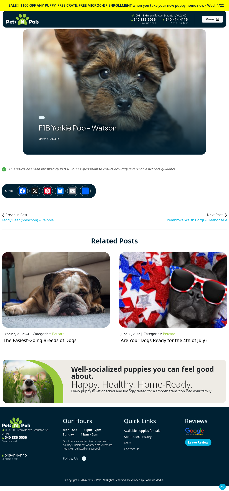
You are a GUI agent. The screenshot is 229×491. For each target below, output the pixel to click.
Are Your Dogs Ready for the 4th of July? (164, 340)
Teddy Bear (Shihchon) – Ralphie (28, 220)
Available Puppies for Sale (142, 431)
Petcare (58, 333)
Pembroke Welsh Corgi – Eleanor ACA (197, 220)
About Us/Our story (138, 437)
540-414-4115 (175, 21)
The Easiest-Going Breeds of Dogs (40, 340)
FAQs (127, 443)
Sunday (68, 434)
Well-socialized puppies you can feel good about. (142, 373)
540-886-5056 (143, 21)
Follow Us (71, 458)
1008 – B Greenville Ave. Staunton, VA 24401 (159, 15)
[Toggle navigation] (212, 19)
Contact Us (131, 449)
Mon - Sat (70, 430)
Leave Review (198, 442)
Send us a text (179, 23)
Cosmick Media (154, 480)
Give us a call (148, 23)
